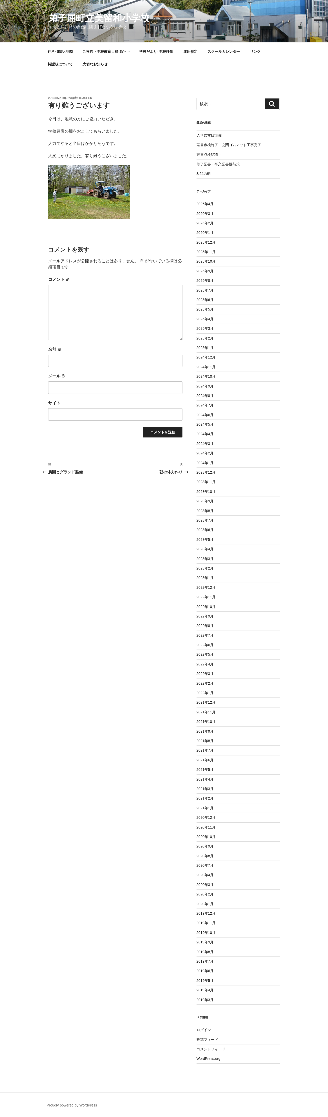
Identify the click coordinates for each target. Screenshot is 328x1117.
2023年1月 (205, 578)
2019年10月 (206, 933)
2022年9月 (205, 616)
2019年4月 (205, 990)
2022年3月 (205, 674)
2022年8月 (205, 626)
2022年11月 (206, 597)
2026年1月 (205, 233)
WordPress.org (208, 1058)
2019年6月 (205, 971)
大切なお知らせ (95, 64)
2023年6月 (205, 530)
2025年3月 (205, 328)
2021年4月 (205, 779)
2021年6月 (205, 760)
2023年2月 (205, 568)
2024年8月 (205, 396)
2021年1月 (205, 808)
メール (57, 376)
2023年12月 (206, 472)
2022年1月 (205, 693)
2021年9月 (205, 731)
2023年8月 (205, 511)
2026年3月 (205, 214)
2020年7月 (205, 865)
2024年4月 (205, 434)
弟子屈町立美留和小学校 (99, 18)
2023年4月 (205, 549)
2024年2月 (205, 453)
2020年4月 (205, 875)
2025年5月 (205, 309)
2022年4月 (205, 664)
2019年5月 (205, 981)
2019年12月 (206, 913)
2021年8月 (205, 741)
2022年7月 (205, 635)
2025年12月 (206, 242)
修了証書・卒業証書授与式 (218, 164)
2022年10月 (206, 607)
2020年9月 (205, 846)
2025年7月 (205, 290)
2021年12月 (206, 702)
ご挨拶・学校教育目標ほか (106, 51)
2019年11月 (206, 923)
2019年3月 (205, 1000)
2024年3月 (205, 444)
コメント (59, 279)
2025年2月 (205, 338)
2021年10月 (206, 722)
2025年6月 (205, 300)
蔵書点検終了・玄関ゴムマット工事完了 (229, 145)
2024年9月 (205, 386)
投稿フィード (207, 1040)
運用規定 (190, 51)
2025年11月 (206, 252)
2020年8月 (205, 856)
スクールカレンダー (224, 51)
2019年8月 (205, 952)
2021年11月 (206, 712)
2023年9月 (205, 501)
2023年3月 (205, 559)
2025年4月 (205, 319)
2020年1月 (205, 904)
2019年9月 (205, 942)
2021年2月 (205, 798)
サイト (54, 403)
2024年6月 (205, 415)
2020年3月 (205, 885)
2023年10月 (206, 492)
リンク (255, 51)
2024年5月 (205, 424)
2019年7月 (205, 961)
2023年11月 (206, 482)
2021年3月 (205, 789)
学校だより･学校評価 (156, 51)
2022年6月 (205, 645)
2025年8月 (205, 280)
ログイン (204, 1030)
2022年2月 (205, 683)
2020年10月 (206, 837)
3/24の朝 (204, 174)
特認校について (60, 64)
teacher (85, 97)
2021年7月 (205, 750)
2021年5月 (205, 769)
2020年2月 (205, 894)
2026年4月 (205, 204)
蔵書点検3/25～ (209, 155)
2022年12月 (206, 587)
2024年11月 (206, 367)
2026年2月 (205, 223)
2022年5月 (205, 654)
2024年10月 (206, 376)
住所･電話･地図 (60, 51)
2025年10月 (206, 261)
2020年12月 (206, 817)
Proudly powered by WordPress (72, 1105)
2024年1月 (205, 463)
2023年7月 (205, 520)
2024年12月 (206, 357)
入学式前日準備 (209, 135)
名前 (54, 349)
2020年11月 (206, 827)
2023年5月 (205, 539)
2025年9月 (205, 271)
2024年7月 (205, 405)
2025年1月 (205, 348)
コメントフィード (211, 1049)
